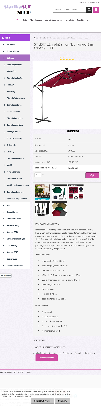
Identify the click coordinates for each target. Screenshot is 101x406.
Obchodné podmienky (53, 20)
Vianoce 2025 (12, 252)
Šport (9, 205)
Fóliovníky (11, 71)
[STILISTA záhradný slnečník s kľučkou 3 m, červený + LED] (67, 62)
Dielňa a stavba (13, 111)
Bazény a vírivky (14, 131)
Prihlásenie (82, 2)
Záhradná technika (14, 118)
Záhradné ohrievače (15, 191)
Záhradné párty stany (16, 98)
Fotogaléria (69, 20)
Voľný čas (11, 44)
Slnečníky (11, 91)
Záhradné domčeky (15, 124)
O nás (25, 20)
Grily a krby (11, 145)
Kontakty (80, 20)
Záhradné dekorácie (15, 78)
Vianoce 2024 (12, 232)
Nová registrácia (93, 2)
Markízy (10, 165)
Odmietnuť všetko (42, 400)
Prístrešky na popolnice (17, 198)
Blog (88, 20)
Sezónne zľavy (13, 225)
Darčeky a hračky (14, 218)
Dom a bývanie (13, 51)
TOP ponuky (12, 245)
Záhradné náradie (14, 178)
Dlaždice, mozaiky (14, 138)
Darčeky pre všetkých (16, 238)
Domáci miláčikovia (15, 265)
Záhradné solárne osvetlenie (14, 105)
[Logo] (18, 9)
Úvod (36, 38)
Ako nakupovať (36, 20)
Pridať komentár (46, 357)
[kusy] (37, 174)
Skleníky (10, 151)
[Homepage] (17, 20)
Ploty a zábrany (13, 171)
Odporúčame (12, 212)
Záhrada (10, 57)
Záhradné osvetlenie (15, 158)
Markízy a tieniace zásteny (18, 185)
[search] (89, 10)
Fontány (10, 84)
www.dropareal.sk (24, 371)
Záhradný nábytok (14, 64)
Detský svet (12, 258)
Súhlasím (62, 400)
